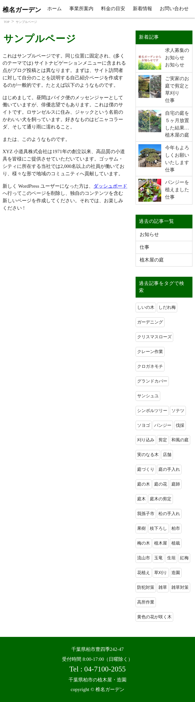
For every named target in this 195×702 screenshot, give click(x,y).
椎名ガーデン (22, 9)
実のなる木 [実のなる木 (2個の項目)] (148, 454)
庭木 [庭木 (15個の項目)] (141, 498)
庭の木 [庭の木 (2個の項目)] (143, 484)
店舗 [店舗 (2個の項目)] (167, 454)
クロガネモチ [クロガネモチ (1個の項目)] (150, 366)
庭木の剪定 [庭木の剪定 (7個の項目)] (160, 498)
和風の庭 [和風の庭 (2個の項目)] (180, 439)
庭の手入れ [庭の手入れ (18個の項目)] (169, 469)
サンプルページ (26, 22)
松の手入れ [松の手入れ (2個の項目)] (169, 513)
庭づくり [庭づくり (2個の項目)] (145, 469)
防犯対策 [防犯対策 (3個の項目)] (145, 587)
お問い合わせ (174, 8)
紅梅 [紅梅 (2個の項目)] (184, 557)
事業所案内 (81, 8)
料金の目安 (113, 8)
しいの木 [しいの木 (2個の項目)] (145, 307)
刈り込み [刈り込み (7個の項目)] (145, 439)
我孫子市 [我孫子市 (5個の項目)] (145, 513)
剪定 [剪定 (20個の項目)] (162, 439)
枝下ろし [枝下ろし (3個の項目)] (158, 528)
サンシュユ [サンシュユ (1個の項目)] (148, 395)
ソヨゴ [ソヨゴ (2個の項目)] (143, 425)
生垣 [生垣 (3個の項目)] (171, 557)
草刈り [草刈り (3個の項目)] (160, 572)
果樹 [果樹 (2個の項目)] (141, 528)
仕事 (144, 247)
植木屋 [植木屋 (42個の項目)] (160, 543)
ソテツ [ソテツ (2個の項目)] (177, 410)
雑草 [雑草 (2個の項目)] (162, 587)
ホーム (54, 8)
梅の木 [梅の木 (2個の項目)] (143, 543)
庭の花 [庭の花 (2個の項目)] (160, 484)
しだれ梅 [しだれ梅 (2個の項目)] (167, 307)
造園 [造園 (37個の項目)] (175, 572)
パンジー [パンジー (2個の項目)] (162, 425)
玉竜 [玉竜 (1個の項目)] (158, 557)
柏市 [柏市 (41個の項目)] (175, 528)
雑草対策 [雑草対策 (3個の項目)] (180, 587)
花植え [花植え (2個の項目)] (143, 572)
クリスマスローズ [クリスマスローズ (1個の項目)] (154, 336)
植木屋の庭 (152, 259)
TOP (6, 22)
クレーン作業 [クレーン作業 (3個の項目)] (150, 351)
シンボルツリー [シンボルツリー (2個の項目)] (152, 410)
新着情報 (142, 8)
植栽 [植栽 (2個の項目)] (175, 543)
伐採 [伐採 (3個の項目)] (180, 425)
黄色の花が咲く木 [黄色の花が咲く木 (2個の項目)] (154, 617)
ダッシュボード (110, 186)
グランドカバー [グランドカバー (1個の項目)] (152, 381)
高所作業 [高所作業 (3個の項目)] (145, 602)
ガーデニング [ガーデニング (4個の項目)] (150, 322)
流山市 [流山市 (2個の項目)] (143, 557)
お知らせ (149, 234)
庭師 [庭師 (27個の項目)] (175, 484)
